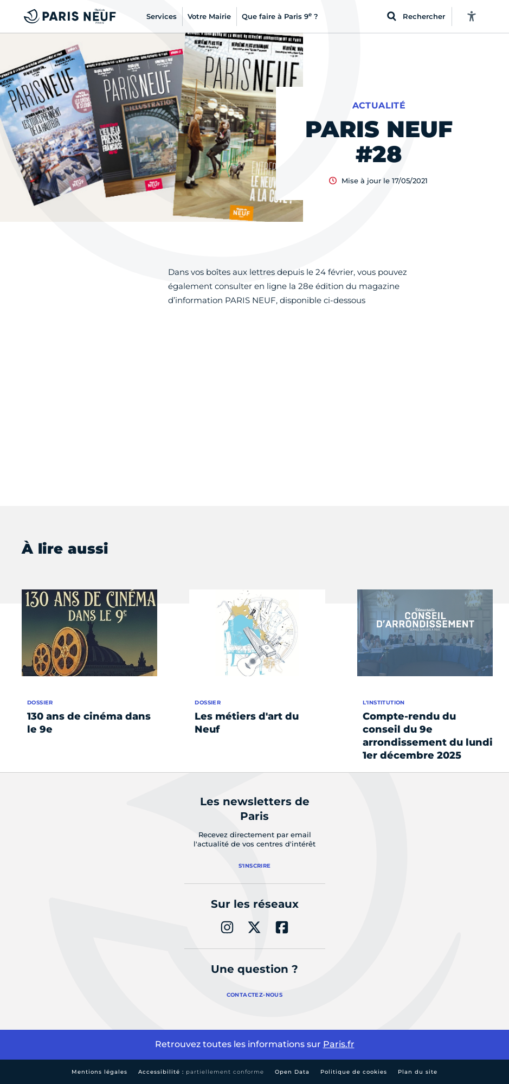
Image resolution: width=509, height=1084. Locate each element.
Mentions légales (99, 1071)
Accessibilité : (201, 1071)
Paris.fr (339, 1044)
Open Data (292, 1071)
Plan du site (417, 1071)
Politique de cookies (353, 1071)
